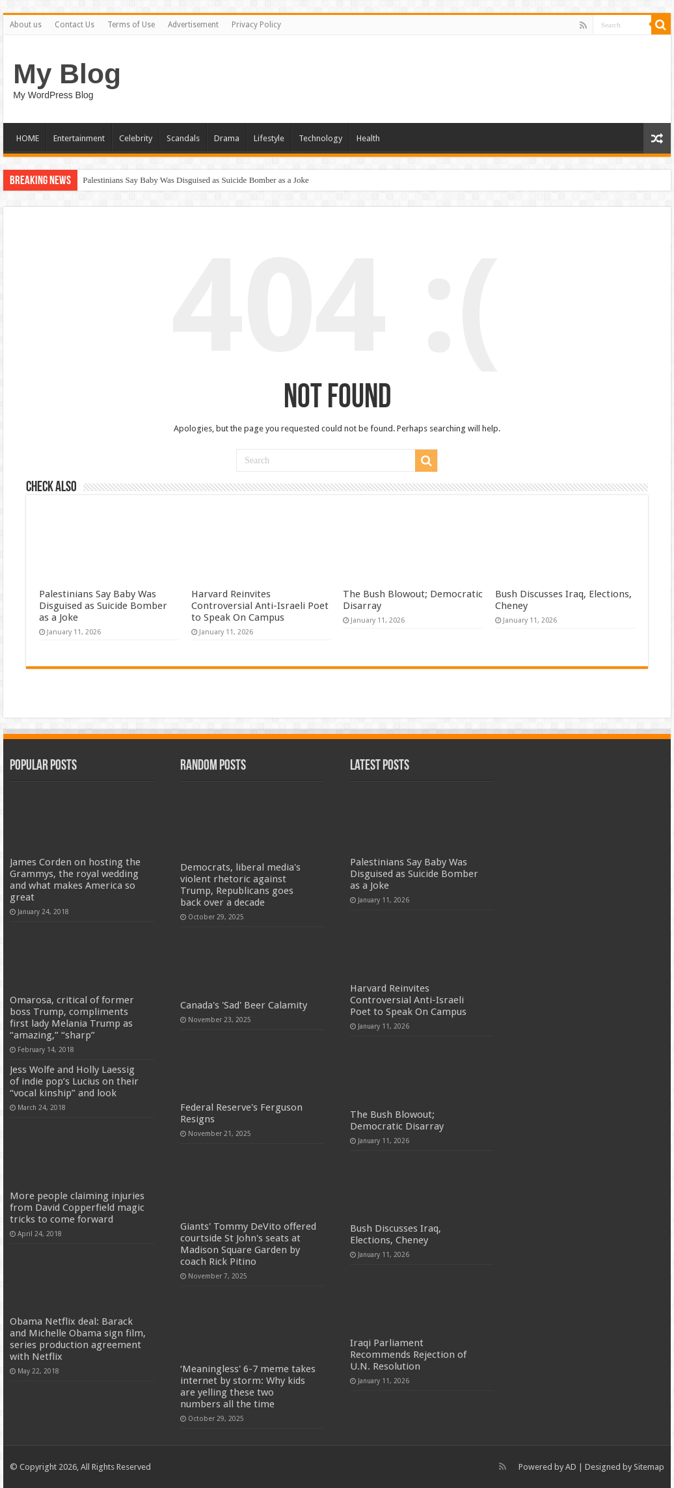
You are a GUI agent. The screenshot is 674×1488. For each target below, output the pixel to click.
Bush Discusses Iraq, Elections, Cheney (395, 1234)
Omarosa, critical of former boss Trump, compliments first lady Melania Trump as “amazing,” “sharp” (72, 1017)
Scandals (183, 138)
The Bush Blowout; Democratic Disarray (397, 1120)
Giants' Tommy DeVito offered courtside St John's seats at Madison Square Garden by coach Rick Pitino (248, 1244)
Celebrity (135, 138)
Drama (226, 138)
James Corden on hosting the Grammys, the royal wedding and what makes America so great (75, 879)
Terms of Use (131, 24)
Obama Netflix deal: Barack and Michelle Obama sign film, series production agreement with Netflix (78, 1339)
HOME (27, 138)
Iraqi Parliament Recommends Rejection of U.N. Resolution (408, 1354)
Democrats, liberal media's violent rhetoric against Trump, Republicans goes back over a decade (240, 884)
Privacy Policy (256, 24)
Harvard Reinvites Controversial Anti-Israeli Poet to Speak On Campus (260, 605)
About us (26, 24)
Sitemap (649, 1467)
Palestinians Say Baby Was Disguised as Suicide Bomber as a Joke (196, 180)
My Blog (67, 73)
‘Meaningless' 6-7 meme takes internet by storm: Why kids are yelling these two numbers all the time (248, 1386)
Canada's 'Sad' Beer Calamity (243, 1005)
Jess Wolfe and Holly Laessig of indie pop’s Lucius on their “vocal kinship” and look (74, 1081)
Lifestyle (269, 138)
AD (570, 1467)
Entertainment (79, 138)
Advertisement (193, 24)
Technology (320, 138)
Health (368, 138)
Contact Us (74, 24)
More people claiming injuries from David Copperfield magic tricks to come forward (77, 1207)
